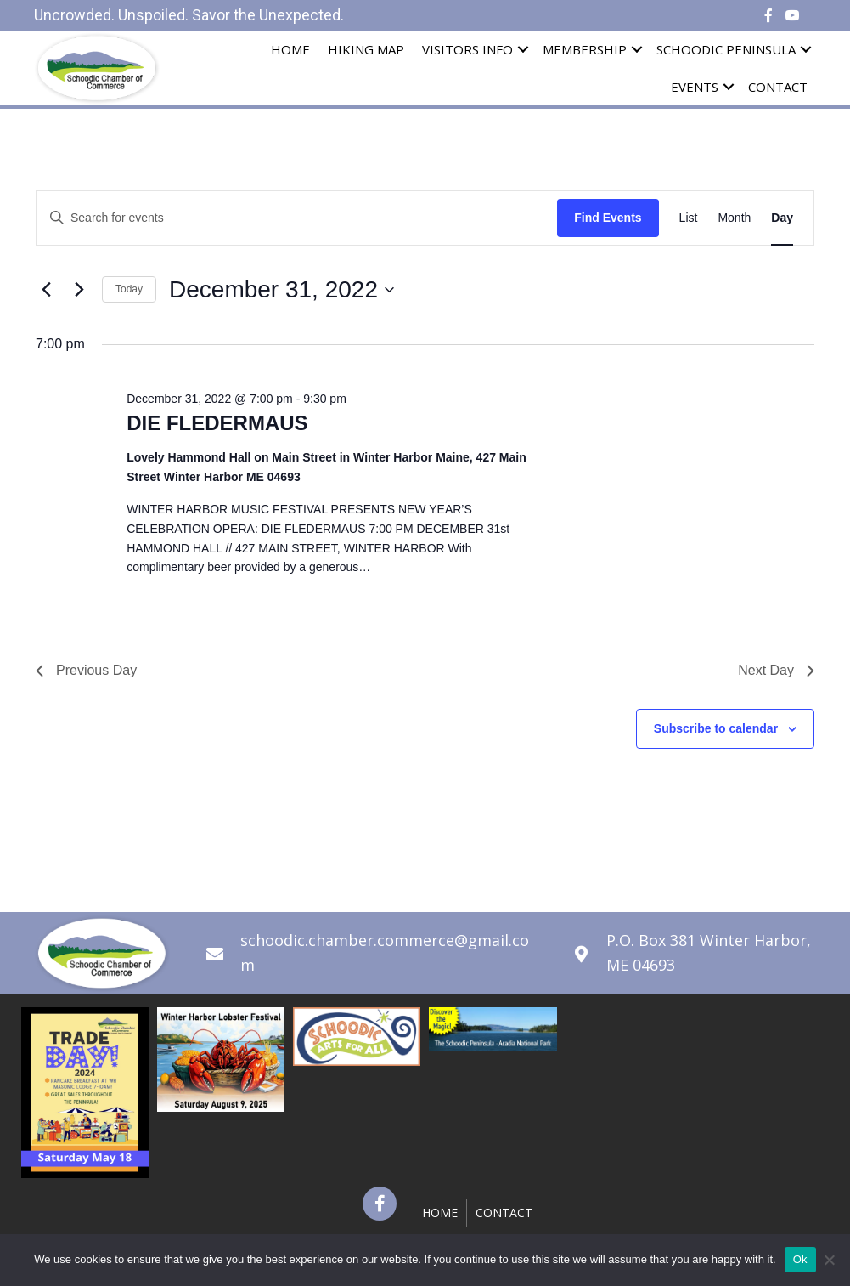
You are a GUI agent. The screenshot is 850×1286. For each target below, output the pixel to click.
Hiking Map (366, 49)
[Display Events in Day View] (782, 218)
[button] (380, 1204)
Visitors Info (467, 49)
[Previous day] (46, 290)
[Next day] (79, 290)
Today (129, 289)
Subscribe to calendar (716, 728)
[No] (828, 1259)
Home (290, 49)
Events (694, 86)
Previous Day (86, 670)
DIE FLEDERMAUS (217, 422)
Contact (778, 86)
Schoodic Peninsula (726, 49)
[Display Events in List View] (688, 218)
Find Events (607, 217)
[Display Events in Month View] (734, 218)
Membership (585, 49)
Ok (800, 1259)
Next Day (776, 670)
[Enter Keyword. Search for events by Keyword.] (297, 218)
